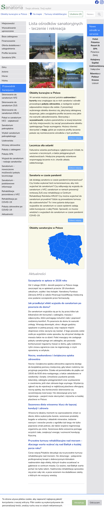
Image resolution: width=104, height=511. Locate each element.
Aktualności (7, 214)
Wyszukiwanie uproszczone (9, 29)
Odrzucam (95, 502)
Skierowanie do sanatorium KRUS (10, 111)
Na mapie (36, 14)
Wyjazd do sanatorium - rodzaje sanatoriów (13, 160)
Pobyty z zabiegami (11, 149)
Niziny (5, 80)
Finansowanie (8, 40)
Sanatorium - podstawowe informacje (8, 183)
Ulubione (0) (76, 14)
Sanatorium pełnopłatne (7, 127)
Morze (5, 76)
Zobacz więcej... (75, 138)
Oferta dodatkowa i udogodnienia (11, 47)
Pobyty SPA (7, 154)
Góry (4, 67)
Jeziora (5, 71)
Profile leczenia (9, 53)
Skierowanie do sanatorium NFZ (9, 96)
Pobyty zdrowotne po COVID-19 (12, 208)
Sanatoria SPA (9, 57)
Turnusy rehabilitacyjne (55, 14)
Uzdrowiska (7, 140)
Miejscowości (8, 23)
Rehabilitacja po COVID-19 (9, 200)
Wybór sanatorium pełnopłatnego (11, 135)
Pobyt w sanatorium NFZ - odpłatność (11, 119)
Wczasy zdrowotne (11, 145)
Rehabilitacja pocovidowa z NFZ (11, 193)
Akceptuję (79, 502)
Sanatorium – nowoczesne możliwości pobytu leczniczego (11, 171)
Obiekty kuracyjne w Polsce (14, 14)
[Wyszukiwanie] (99, 14)
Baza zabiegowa (10, 36)
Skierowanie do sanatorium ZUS (9, 104)
